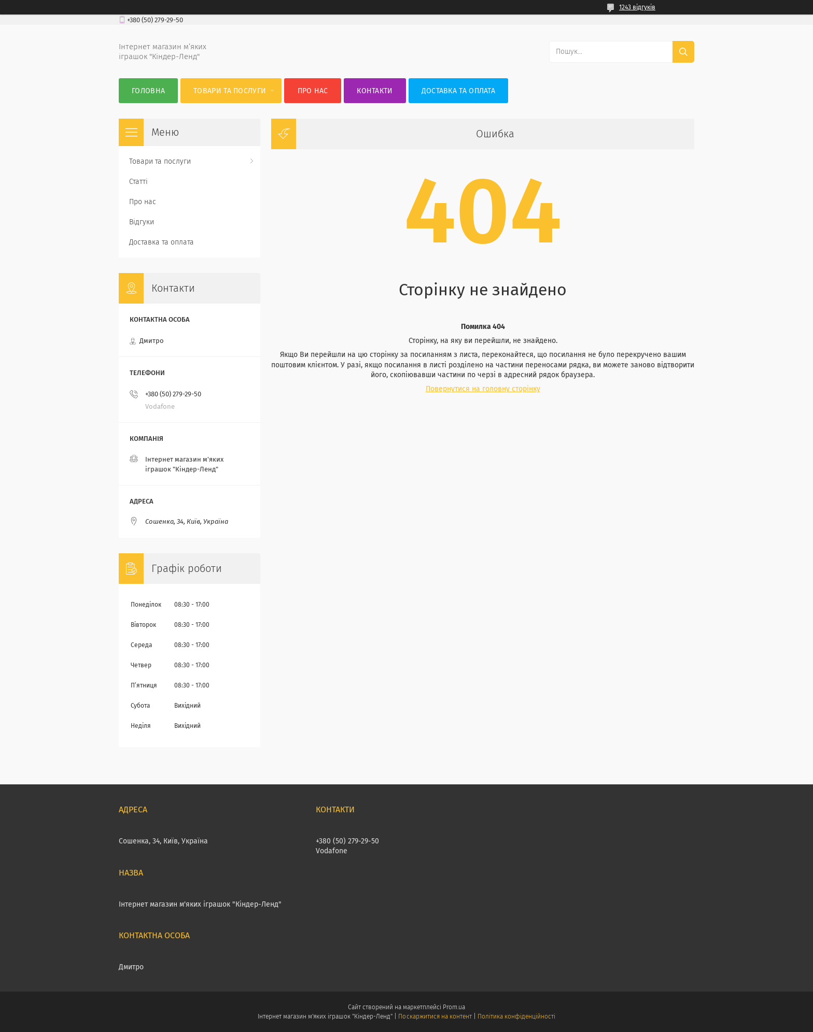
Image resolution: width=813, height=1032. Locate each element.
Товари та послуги (229, 91)
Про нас (313, 91)
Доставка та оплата (458, 91)
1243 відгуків (637, 7)
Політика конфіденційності (516, 1016)
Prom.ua (454, 1007)
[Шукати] (683, 52)
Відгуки (141, 222)
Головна (148, 91)
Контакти (375, 91)
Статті (138, 181)
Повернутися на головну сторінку (483, 388)
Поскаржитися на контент (434, 1016)
